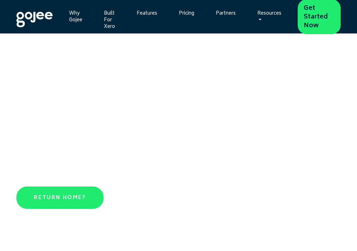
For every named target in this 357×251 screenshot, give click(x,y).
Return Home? (60, 197)
